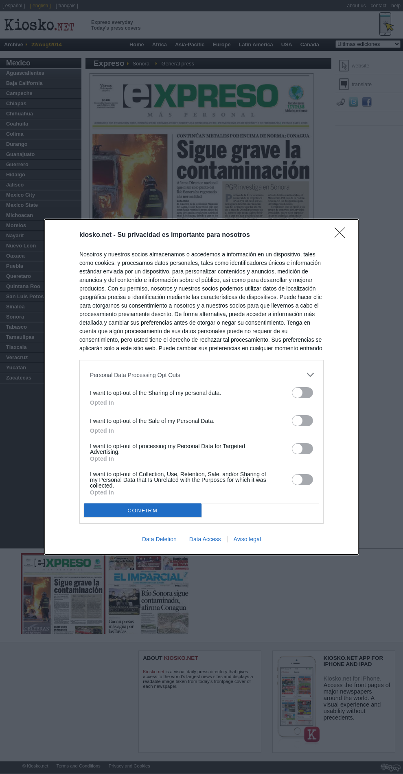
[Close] (342, 235)
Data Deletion (159, 539)
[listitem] (201, 375)
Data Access (205, 539)
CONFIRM (142, 510)
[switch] (302, 392)
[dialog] (201, 387)
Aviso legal (247, 539)
